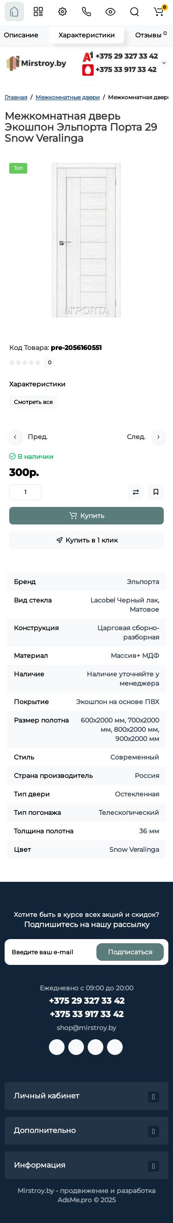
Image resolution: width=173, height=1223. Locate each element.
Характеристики (87, 35)
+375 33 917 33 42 (119, 69)
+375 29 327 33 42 (120, 56)
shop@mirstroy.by (86, 1028)
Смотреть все (33, 401)
